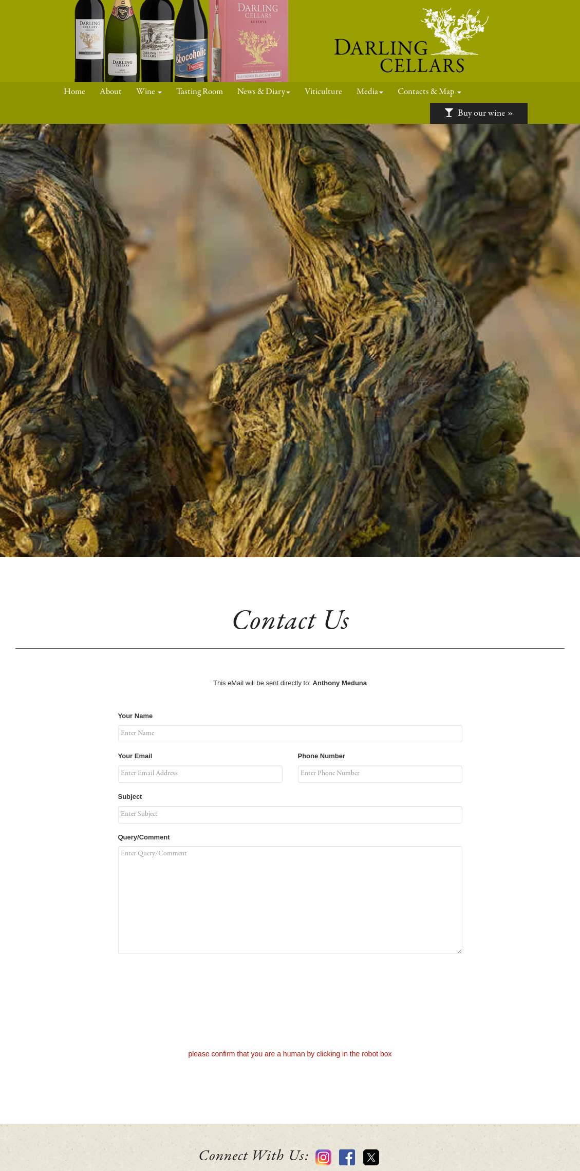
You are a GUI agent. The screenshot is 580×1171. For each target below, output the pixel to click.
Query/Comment (144, 837)
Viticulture (323, 92)
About (111, 92)
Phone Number (321, 756)
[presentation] (290, 1002)
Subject (130, 796)
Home (78, 92)
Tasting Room (199, 92)
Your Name (135, 716)
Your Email (135, 756)
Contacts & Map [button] (429, 92)
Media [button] (370, 92)
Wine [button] (149, 92)
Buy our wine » (478, 113)
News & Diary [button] (263, 92)
